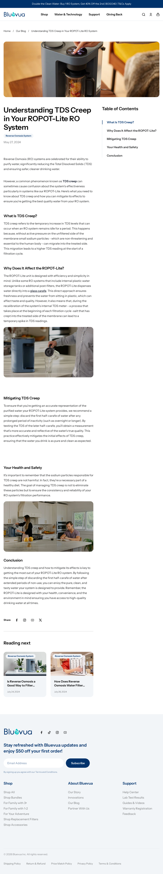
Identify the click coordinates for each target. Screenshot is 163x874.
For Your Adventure (16, 814)
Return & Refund (35, 863)
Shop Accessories (15, 825)
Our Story (74, 792)
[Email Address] (34, 763)
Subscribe (78, 763)
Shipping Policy (12, 863)
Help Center (131, 792)
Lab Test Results (133, 797)
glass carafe (38, 291)
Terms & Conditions (110, 863)
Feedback (129, 814)
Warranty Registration (137, 808)
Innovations (76, 797)
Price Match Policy (61, 863)
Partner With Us (78, 808)
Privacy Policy (85, 863)
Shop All (9, 792)
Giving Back (114, 14)
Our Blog (74, 803)
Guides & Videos (134, 803)
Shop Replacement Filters (21, 819)
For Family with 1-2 (16, 808)
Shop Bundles (13, 797)
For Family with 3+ (15, 803)
